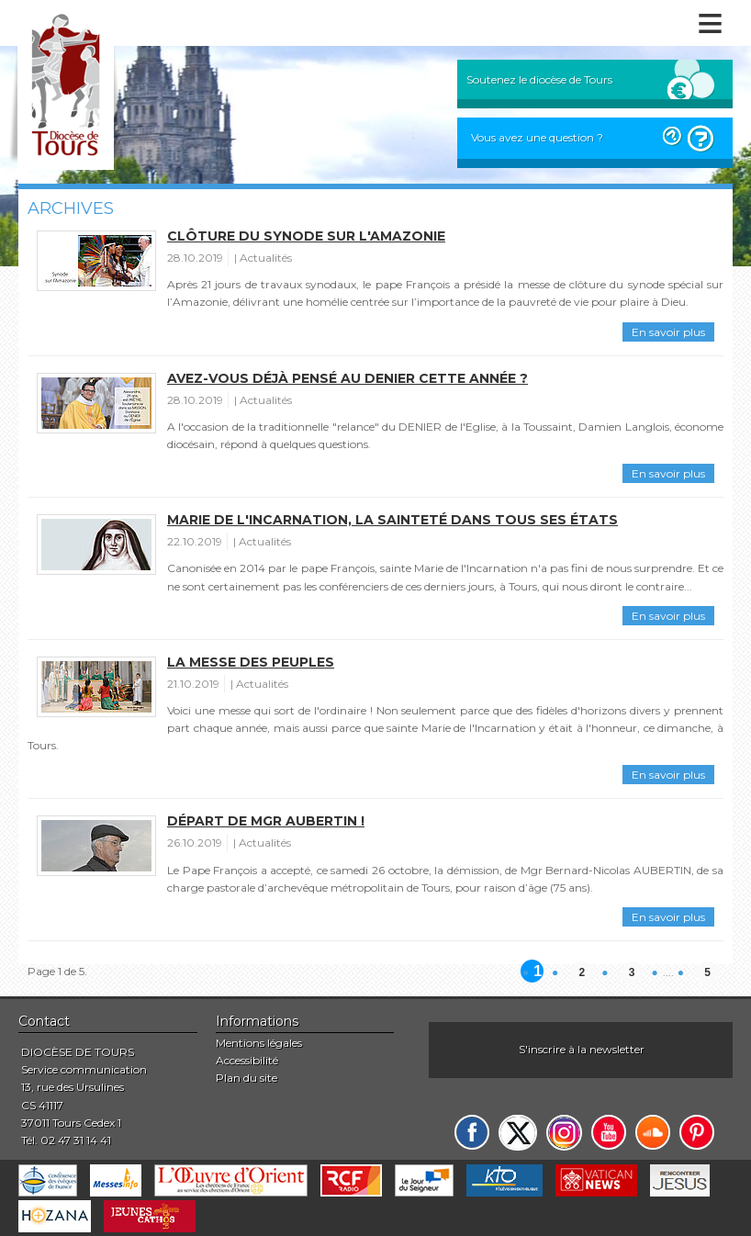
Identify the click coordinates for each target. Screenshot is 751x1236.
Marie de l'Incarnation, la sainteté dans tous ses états (392, 519)
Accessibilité (247, 1060)
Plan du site (246, 1077)
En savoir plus (668, 332)
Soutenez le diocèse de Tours (539, 79)
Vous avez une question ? (537, 137)
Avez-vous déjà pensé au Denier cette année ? (347, 378)
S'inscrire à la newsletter (582, 1049)
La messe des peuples (250, 662)
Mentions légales (259, 1043)
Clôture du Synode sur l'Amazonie (306, 236)
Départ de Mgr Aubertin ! (265, 821)
